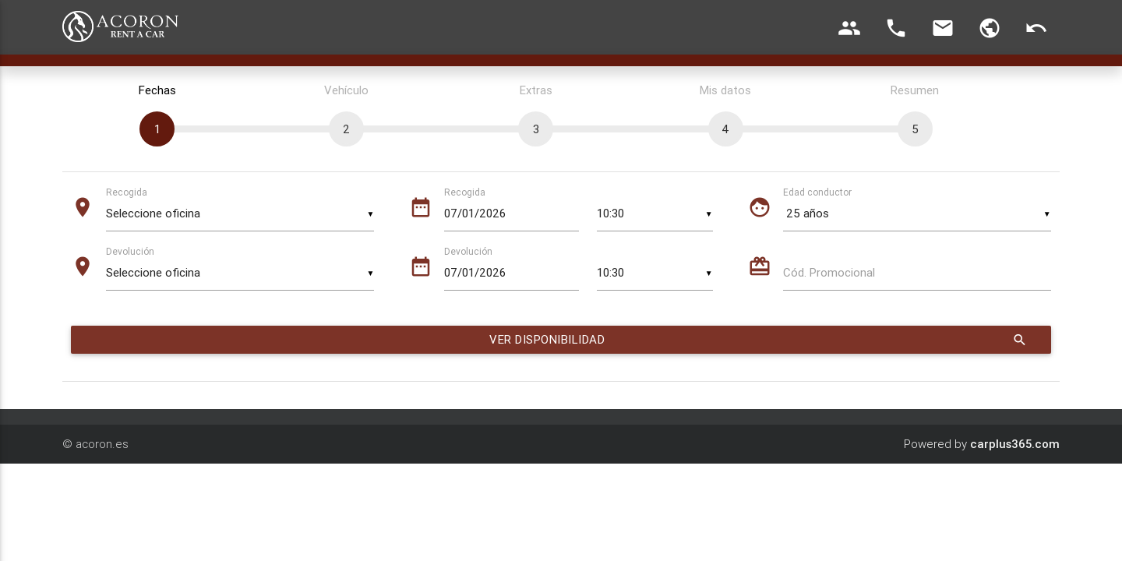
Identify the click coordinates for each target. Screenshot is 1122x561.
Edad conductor (817, 192)
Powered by (982, 443)
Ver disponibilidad (759, 340)
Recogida (126, 192)
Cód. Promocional (829, 272)
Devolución (130, 251)
